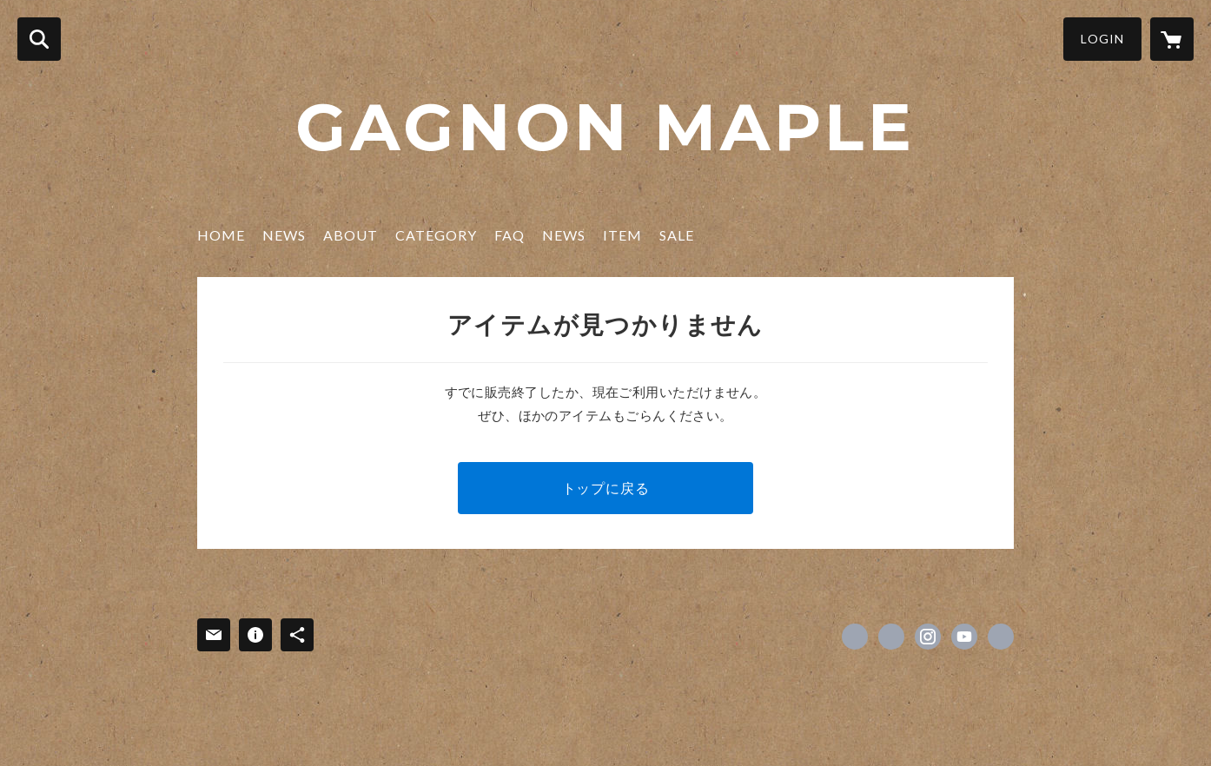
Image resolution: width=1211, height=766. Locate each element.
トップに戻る (606, 487)
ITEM (622, 235)
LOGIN (1102, 38)
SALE (676, 235)
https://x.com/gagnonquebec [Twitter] (891, 637)
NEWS (284, 235)
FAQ (509, 235)
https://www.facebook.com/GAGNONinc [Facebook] (855, 637)
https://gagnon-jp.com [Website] (1001, 637)
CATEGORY (436, 235)
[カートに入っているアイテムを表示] (1172, 39)
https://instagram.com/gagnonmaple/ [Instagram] (928, 637)
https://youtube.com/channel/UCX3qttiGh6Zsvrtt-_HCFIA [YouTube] (964, 637)
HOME (221, 235)
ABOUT (350, 235)
